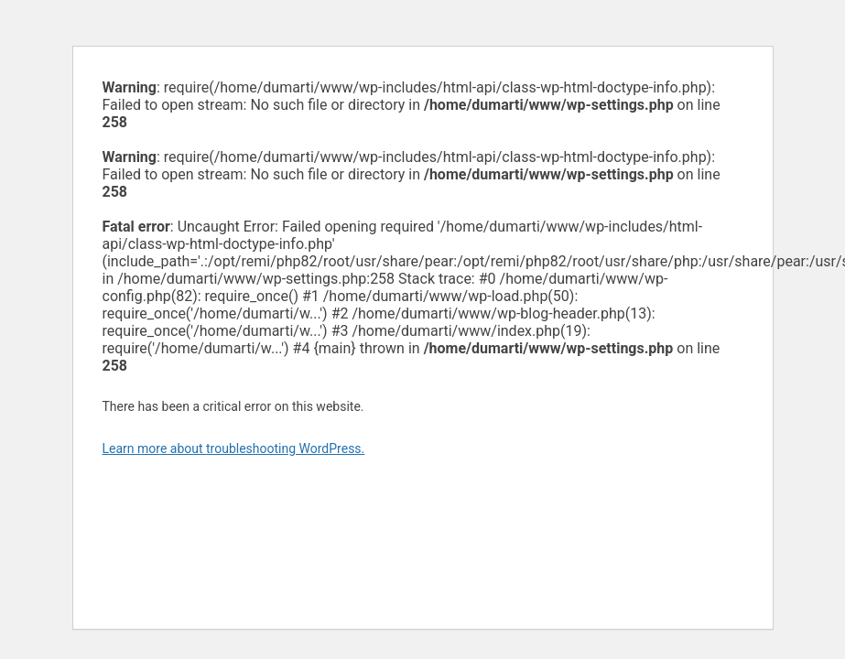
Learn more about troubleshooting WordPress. (234, 448)
